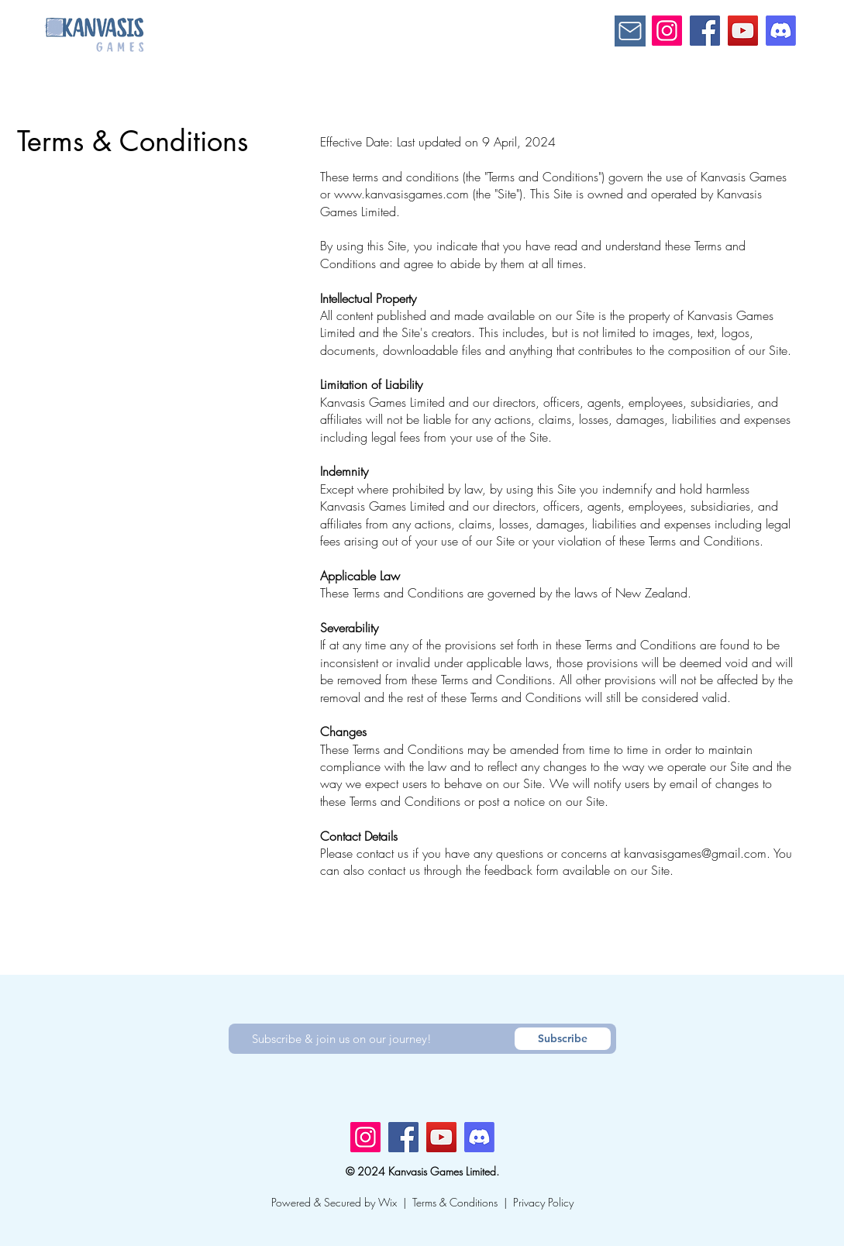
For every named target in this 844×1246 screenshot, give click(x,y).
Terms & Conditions (455, 1202)
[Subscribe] (563, 1038)
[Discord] (781, 30)
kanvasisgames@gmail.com (695, 853)
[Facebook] (705, 30)
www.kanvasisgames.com (401, 193)
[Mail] (630, 30)
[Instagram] (667, 30)
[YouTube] (743, 30)
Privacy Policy (543, 1202)
